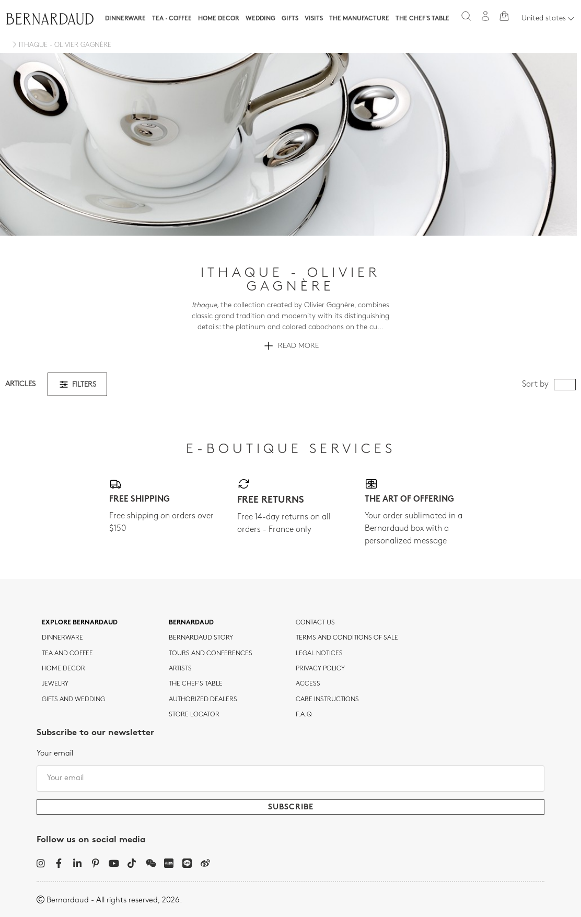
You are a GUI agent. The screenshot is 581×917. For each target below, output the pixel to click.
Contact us (315, 623)
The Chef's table (422, 19)
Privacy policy (320, 669)
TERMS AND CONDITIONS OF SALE (347, 638)
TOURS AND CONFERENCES (210, 654)
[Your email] (290, 778)
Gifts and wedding (73, 700)
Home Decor (218, 19)
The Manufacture (359, 19)
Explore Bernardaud (80, 623)
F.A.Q (304, 715)
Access (308, 684)
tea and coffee (67, 654)
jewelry (55, 684)
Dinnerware (125, 19)
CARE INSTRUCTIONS (327, 700)
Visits (314, 19)
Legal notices (319, 654)
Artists (180, 669)
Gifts (290, 19)
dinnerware (62, 638)
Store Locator (194, 715)
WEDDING (260, 19)
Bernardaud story (201, 638)
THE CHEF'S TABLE (196, 684)
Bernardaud (191, 623)
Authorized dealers (203, 700)
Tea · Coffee (172, 19)
